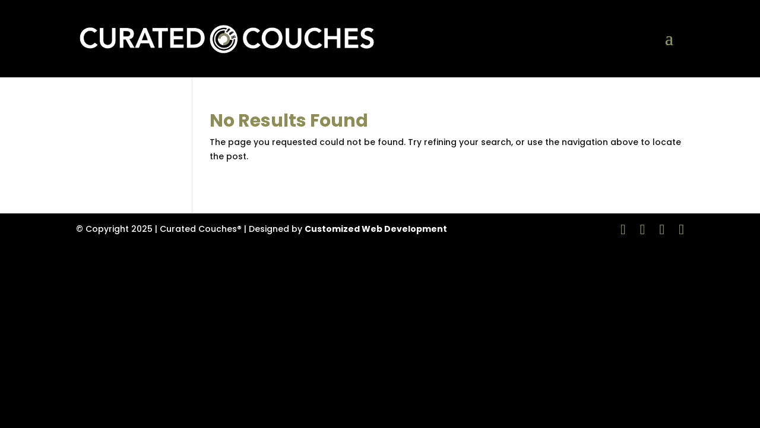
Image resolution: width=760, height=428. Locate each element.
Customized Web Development (376, 229)
